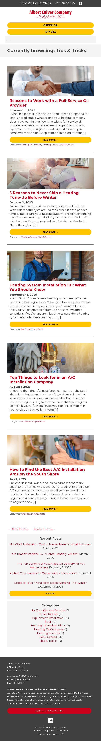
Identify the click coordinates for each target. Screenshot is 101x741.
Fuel (48, 621)
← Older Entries (18, 529)
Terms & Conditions (58, 731)
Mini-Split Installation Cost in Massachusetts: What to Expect (50, 544)
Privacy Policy (40, 731)
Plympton (50, 700)
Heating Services (51, 144)
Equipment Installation (32, 329)
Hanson (42, 696)
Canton (51, 693)
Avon (20, 693)
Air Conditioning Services (33, 421)
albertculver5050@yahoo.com (22, 676)
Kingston (75, 696)
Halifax (24, 696)
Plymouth (39, 700)
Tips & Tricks (48, 640)
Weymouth (44, 703)
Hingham (51, 696)
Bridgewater (40, 693)
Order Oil (50, 25)
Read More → (50, 140)
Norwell (18, 700)
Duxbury (78, 693)
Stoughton (12, 703)
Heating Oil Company (31, 144)
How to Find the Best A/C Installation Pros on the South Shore (47, 471)
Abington (12, 693)
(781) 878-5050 (65, 3)
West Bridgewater (28, 703)
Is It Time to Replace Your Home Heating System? (45, 554)
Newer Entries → (44, 529)
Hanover (32, 696)
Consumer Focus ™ (54, 734)
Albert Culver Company (54, 727)
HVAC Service (66, 144)
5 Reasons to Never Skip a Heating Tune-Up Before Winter (44, 195)
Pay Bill (50, 31)
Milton (10, 700)
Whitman (55, 703)
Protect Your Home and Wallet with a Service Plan (44, 573)
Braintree (28, 693)
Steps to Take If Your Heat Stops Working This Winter (50, 583)
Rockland (68, 700)
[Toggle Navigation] (50, 39)
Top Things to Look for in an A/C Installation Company (42, 379)
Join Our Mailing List (49, 710)
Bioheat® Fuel (48, 614)
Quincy (59, 700)
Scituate (78, 700)
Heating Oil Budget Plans (48, 625)
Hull (69, 696)
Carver (59, 693)
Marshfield (86, 696)
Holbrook (61, 696)
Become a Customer (35, 3)
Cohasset (68, 693)
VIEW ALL (50, 593)
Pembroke (28, 700)
